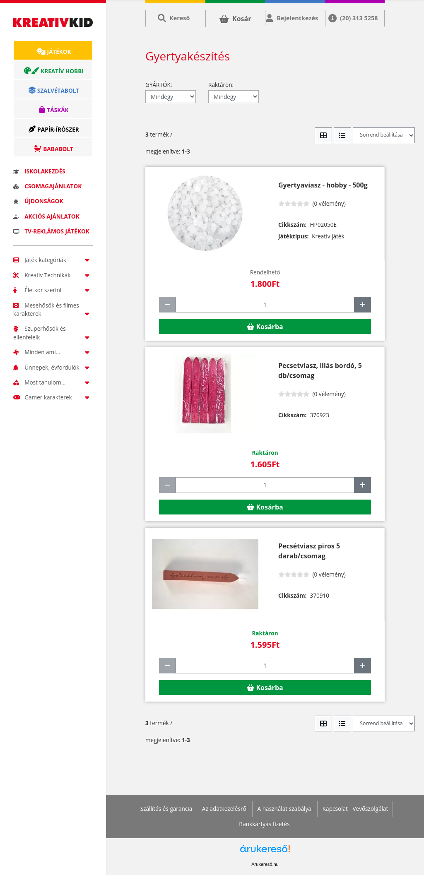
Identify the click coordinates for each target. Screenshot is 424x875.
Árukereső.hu (264, 864)
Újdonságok (38, 201)
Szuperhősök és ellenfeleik (53, 333)
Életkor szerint (53, 290)
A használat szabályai (285, 808)
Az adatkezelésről (225, 808)
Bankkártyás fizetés (264, 824)
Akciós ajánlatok (46, 216)
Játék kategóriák (53, 260)
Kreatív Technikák (53, 275)
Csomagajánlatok (47, 186)
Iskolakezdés (39, 171)
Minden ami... (53, 352)
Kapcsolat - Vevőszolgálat (355, 808)
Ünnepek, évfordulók (53, 367)
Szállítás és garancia (166, 808)
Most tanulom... (53, 382)
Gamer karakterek (53, 397)
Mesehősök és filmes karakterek (53, 309)
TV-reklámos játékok (51, 231)
